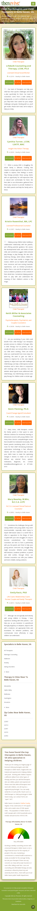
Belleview (7, 694)
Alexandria (7, 686)
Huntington (7, 698)
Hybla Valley (8, 690)
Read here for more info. (18, 904)
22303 (6, 721)
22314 (6, 725)
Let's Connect (9, 82)
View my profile (26, 82)
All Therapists (8, 650)
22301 (6, 729)
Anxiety (6, 663)
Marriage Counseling (10, 654)
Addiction (7, 659)
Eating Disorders (9, 667)
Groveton (7, 702)
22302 (6, 736)
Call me (17, 82)
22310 (6, 732)
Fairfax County (25, 803)
